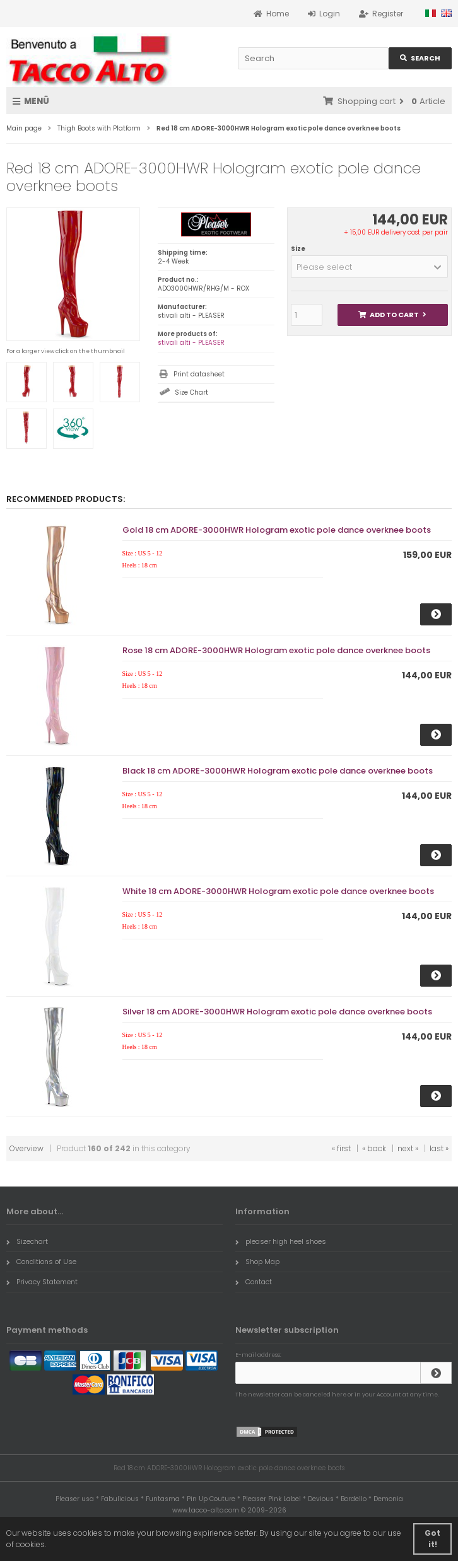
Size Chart (191, 392)
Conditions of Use (41, 1261)
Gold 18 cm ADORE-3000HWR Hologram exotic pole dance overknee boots (276, 530)
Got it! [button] (432, 1539)
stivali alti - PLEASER (191, 342)
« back (374, 1148)
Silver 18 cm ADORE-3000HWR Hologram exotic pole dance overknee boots (277, 1012)
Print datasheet (199, 374)
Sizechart (27, 1241)
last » (439, 1148)
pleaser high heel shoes (280, 1241)
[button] (369, 266)
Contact (253, 1282)
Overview (26, 1148)
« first (341, 1148)
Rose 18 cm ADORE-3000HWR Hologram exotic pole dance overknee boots (276, 650)
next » (407, 1148)
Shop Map (257, 1261)
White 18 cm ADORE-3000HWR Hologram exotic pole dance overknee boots (278, 891)
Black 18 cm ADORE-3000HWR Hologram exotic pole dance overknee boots (277, 771)
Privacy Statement (42, 1282)
